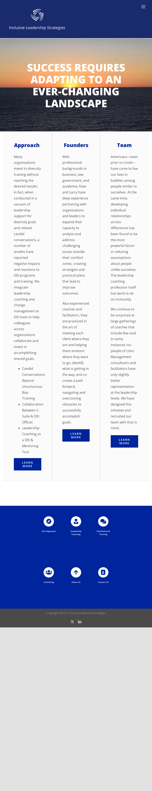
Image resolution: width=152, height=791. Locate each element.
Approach (27, 145)
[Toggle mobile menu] (143, 7)
